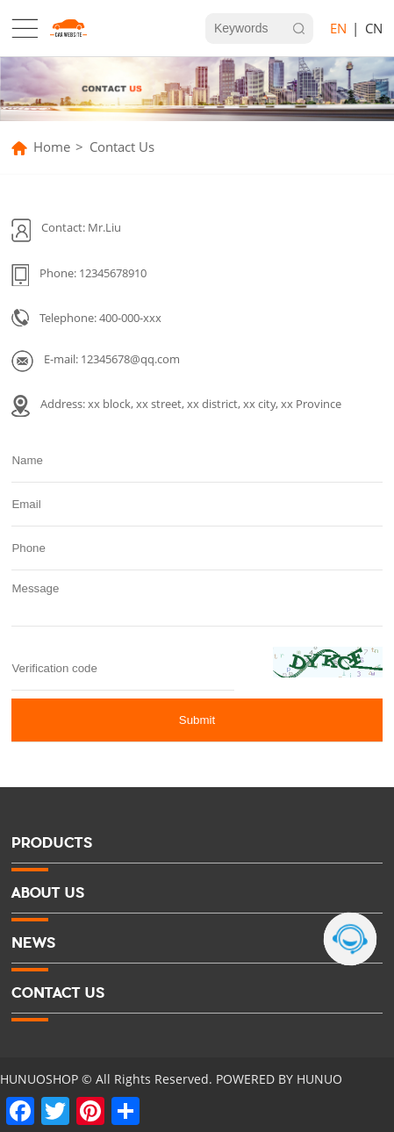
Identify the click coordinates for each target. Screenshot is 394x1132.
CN (374, 28)
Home (51, 147)
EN (338, 28)
